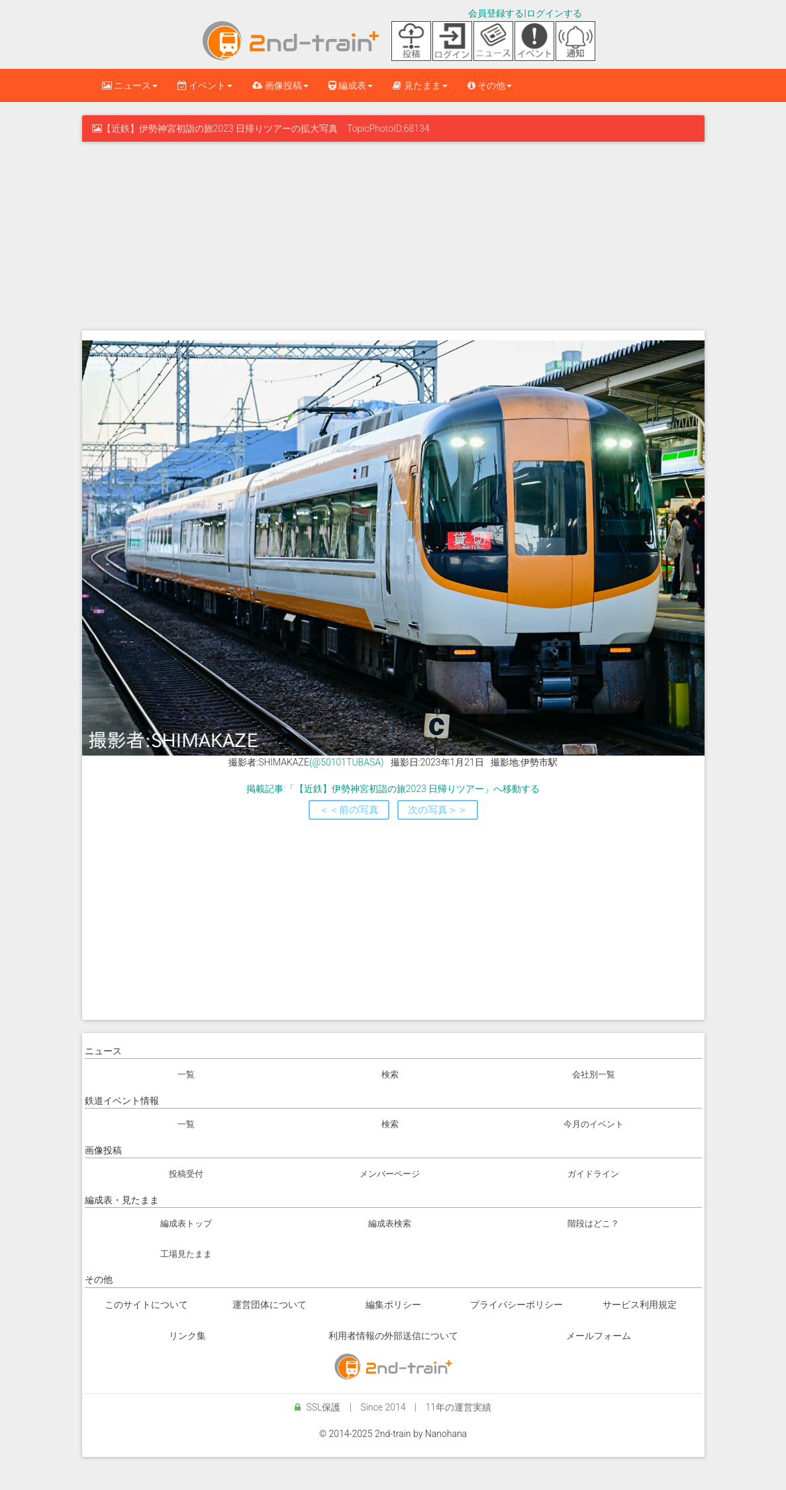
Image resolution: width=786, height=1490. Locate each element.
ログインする (554, 13)
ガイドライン (593, 1174)
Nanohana (446, 1433)
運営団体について (269, 1304)
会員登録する (496, 13)
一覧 (186, 1074)
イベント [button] (204, 85)
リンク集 (187, 1335)
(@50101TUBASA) (346, 762)
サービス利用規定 (640, 1304)
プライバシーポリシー (516, 1304)
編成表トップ (186, 1223)
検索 (390, 1074)
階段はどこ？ (593, 1223)
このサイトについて (146, 1304)
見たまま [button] (420, 85)
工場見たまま (186, 1254)
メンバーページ (390, 1174)
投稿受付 (186, 1174)
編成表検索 (389, 1223)
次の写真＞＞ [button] (437, 810)
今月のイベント (594, 1124)
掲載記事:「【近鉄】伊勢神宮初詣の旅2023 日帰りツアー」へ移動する (393, 788)
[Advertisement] (393, 234)
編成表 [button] (350, 85)
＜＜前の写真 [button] (349, 810)
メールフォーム (598, 1335)
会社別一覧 (593, 1074)
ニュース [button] (130, 85)
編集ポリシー (393, 1304)
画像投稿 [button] (280, 85)
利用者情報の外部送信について (393, 1335)
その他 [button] (489, 85)
